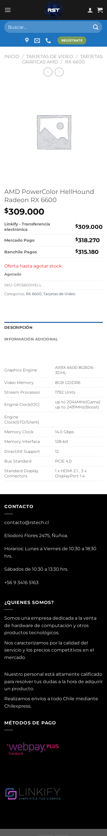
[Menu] (7, 10)
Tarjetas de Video (49, 56)
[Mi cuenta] (90, 10)
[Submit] (96, 26)
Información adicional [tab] (31, 339)
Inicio (11, 56)
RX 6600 (75, 62)
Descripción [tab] (18, 327)
